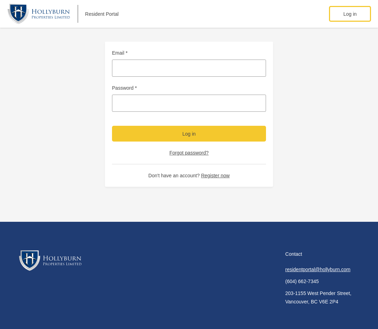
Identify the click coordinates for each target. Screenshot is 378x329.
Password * (124, 88)
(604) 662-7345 (302, 281)
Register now (215, 175)
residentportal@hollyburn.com (317, 269)
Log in (350, 14)
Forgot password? (189, 153)
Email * (119, 53)
